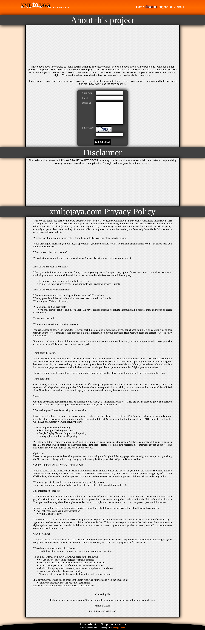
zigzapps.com (119, 628)
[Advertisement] (102, 45)
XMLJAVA (36, 5)
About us (151, 6)
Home (140, 6)
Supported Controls (171, 6)
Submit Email (102, 142)
